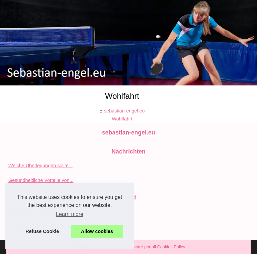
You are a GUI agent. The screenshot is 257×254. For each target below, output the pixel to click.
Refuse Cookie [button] (42, 231)
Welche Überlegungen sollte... (40, 165)
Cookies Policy (171, 246)
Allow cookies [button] (97, 231)
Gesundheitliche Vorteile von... (40, 180)
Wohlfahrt (122, 118)
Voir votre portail (140, 246)
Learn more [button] (69, 214)
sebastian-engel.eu (124, 110)
